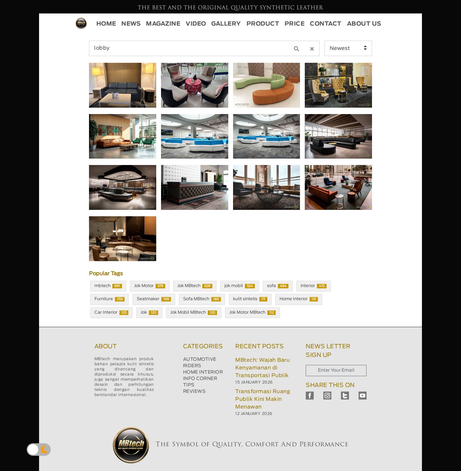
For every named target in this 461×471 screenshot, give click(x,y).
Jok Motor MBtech (252, 312)
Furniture (109, 299)
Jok (149, 312)
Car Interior (111, 312)
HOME (106, 24)
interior (314, 286)
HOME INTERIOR (203, 372)
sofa (277, 286)
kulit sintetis (250, 299)
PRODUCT (263, 24)
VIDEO (196, 24)
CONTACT (326, 24)
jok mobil (239, 286)
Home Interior (298, 299)
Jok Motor (149, 286)
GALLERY (226, 24)
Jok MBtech (194, 286)
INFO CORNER (200, 378)
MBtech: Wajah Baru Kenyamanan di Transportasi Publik (262, 368)
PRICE (295, 24)
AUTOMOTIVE (199, 359)
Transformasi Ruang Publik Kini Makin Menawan (262, 399)
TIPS (189, 385)
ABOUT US (364, 24)
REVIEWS (194, 391)
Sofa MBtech (202, 299)
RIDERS (192, 366)
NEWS (131, 24)
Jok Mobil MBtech (193, 312)
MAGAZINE (163, 24)
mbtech (108, 286)
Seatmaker (154, 299)
